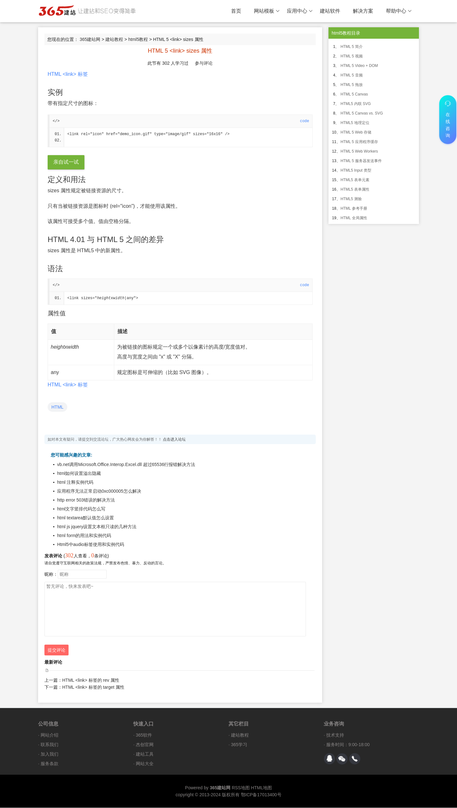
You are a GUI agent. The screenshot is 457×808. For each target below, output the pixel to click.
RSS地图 (241, 788)
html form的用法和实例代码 (84, 535)
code (304, 121)
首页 (236, 11)
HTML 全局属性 (354, 218)
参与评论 (204, 63)
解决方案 (363, 11)
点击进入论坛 (174, 439)
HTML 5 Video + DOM (359, 65)
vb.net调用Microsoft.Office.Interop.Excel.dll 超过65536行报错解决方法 (126, 464)
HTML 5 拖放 (352, 84)
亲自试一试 (66, 162)
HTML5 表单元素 (355, 180)
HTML (57, 407)
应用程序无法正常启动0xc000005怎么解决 (99, 491)
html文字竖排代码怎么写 (81, 509)
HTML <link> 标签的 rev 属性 (90, 680)
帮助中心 (399, 11)
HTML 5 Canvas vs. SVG (362, 113)
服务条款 (49, 763)
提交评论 (56, 650)
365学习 (239, 744)
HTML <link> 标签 (68, 74)
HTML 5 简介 (352, 46)
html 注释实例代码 (75, 482)
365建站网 (90, 39)
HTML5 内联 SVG (356, 104)
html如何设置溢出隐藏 (79, 473)
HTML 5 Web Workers (359, 151)
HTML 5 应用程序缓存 (359, 142)
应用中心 (300, 11)
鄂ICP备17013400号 (261, 795)
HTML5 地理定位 (355, 123)
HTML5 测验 (351, 199)
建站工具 (145, 754)
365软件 (144, 735)
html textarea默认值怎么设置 (85, 518)
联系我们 (49, 744)
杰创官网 (145, 744)
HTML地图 (261, 788)
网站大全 (145, 763)
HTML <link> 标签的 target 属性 (93, 687)
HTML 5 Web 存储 (356, 132)
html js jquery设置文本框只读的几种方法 (96, 526)
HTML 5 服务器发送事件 (361, 161)
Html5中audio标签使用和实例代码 (90, 544)
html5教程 (138, 39)
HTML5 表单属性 (355, 189)
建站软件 (330, 11)
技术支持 (335, 735)
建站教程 (114, 39)
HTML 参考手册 (354, 208)
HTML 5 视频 (352, 56)
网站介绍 (49, 735)
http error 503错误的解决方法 (86, 500)
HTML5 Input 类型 (356, 170)
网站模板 (267, 11)
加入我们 (49, 754)
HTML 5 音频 (352, 75)
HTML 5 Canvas (354, 94)
